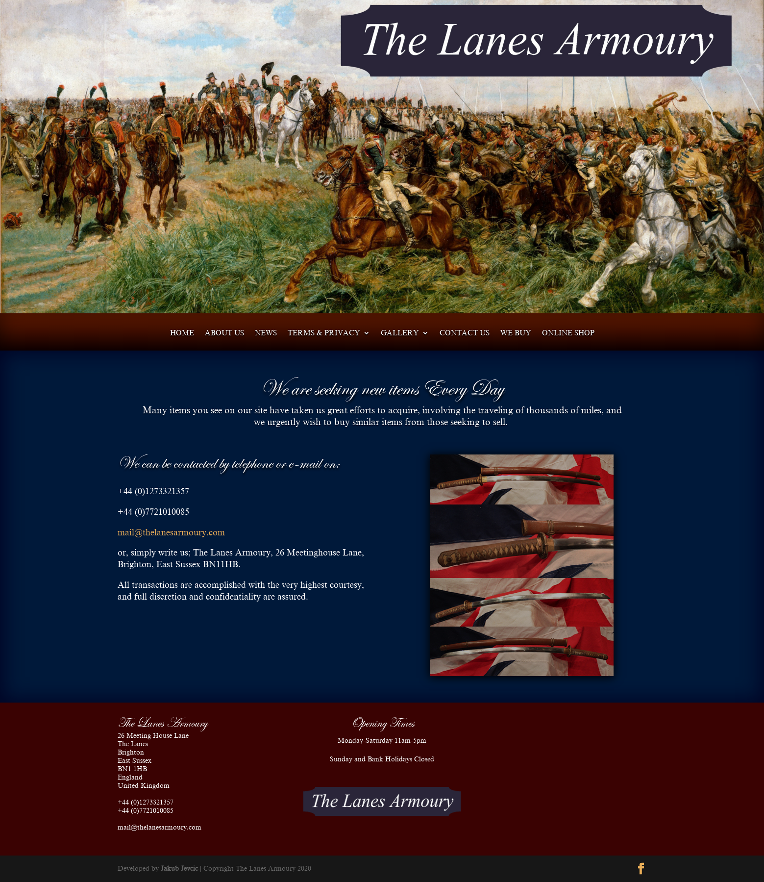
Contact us (465, 333)
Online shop (568, 333)
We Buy (515, 333)
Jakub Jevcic (179, 868)
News (266, 333)
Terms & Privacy (324, 333)
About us (224, 333)
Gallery (400, 333)
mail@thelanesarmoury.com (171, 532)
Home (182, 333)
